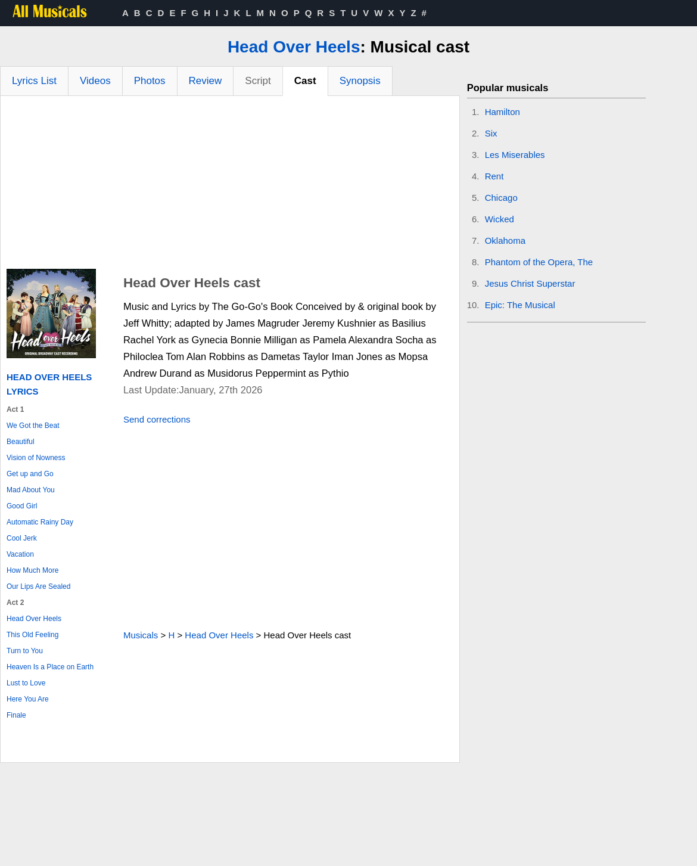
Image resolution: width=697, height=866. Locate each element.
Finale (16, 715)
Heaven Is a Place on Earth (50, 667)
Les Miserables (515, 155)
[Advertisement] (230, 185)
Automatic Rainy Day (40, 522)
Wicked (499, 219)
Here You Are (28, 699)
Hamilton (502, 112)
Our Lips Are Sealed (38, 586)
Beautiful (21, 441)
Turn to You (25, 651)
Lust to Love (26, 683)
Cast (305, 80)
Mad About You (31, 490)
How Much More (32, 570)
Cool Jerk (22, 538)
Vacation (20, 554)
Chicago (501, 198)
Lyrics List (34, 80)
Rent (494, 176)
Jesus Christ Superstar (530, 283)
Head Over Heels (294, 47)
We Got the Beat (33, 425)
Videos (95, 80)
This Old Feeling (32, 635)
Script (257, 80)
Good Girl (22, 506)
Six (491, 133)
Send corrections (157, 419)
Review (205, 80)
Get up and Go (30, 474)
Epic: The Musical (520, 305)
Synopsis (360, 80)
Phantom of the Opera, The (539, 262)
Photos (150, 80)
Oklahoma (505, 240)
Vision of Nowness (36, 458)
